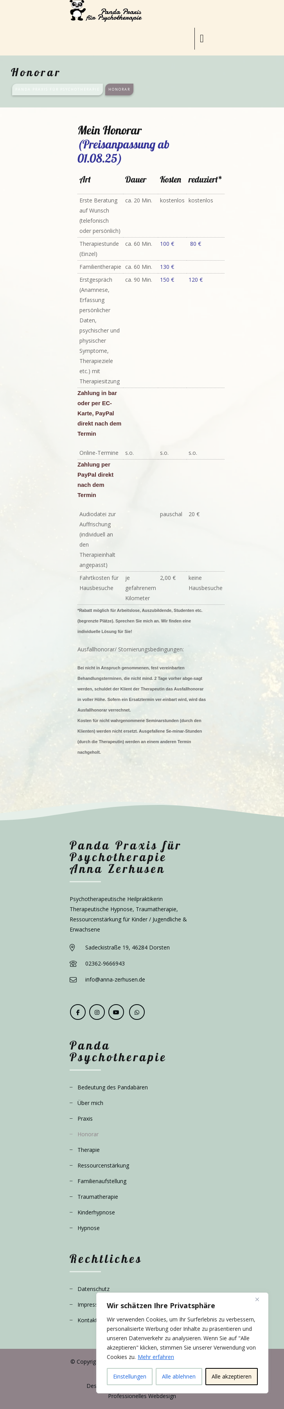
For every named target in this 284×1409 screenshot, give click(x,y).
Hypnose (88, 1228)
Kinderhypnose (96, 1212)
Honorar (88, 1134)
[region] (182, 1343)
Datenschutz (93, 1289)
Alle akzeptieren (232, 1376)
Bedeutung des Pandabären (112, 1087)
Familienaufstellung (101, 1181)
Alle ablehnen (179, 1376)
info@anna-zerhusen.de (115, 979)
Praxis (85, 1118)
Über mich (90, 1103)
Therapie (88, 1149)
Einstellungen (129, 1376)
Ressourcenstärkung (103, 1165)
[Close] (260, 1299)
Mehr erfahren (156, 1357)
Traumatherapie (97, 1196)
